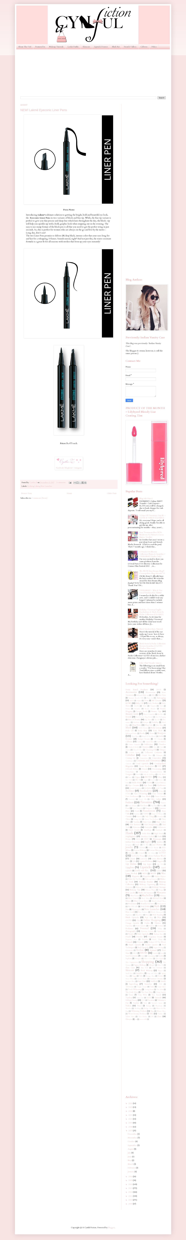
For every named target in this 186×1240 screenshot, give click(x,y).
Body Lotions (156, 727)
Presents (145, 939)
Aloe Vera (162, 695)
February (132, 1167)
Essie (127, 783)
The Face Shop (147, 992)
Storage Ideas (150, 976)
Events (149, 783)
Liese (128, 861)
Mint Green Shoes (141, 901)
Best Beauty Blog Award (144, 717)
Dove (130, 777)
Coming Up (130, 758)
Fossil (137, 811)
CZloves (144, 46)
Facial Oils (142, 799)
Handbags (147, 830)
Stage (134, 976)
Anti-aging (161, 698)
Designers (129, 774)
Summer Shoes (130, 981)
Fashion (129, 802)
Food (128, 808)
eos (136, 1019)
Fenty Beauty (132, 806)
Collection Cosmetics (153, 752)
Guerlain (136, 822)
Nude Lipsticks (132, 917)
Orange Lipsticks (132, 923)
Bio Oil (157, 720)
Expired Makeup (160, 783)
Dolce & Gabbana (149, 774)
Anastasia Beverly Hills (136, 698)
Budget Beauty (144, 739)
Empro (145, 780)
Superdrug (133, 984)
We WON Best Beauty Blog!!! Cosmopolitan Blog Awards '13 (152, 572)
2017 (130, 1130)
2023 (130, 1107)
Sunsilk (163, 981)
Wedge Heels (148, 1008)
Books (142, 733)
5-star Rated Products (137, 689)
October (131, 1141)
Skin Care (130, 967)
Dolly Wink (162, 774)
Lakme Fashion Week (156, 855)
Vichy (145, 1003)
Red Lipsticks (143, 947)
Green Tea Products (151, 819)
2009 (130, 1203)
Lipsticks (146, 867)
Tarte (152, 987)
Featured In (40, 46)
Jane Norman (157, 845)
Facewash (132, 799)
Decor (144, 769)
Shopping (147, 962)
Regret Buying (158, 948)
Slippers (160, 971)
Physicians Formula (147, 931)
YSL (151, 1013)
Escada (153, 780)
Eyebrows (161, 785)
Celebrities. (148, 744)
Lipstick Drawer (101, 46)
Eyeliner (30, 486)
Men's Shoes (145, 898)
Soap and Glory (152, 973)
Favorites (146, 802)
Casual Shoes (149, 742)
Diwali (138, 774)
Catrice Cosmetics (134, 744)
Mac (163, 873)
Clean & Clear (138, 750)
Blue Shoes (159, 725)
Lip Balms (131, 864)
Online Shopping (152, 920)
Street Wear (130, 979)
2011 (130, 1196)
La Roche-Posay (138, 856)
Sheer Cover (148, 959)
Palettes (158, 923)
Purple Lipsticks (135, 945)
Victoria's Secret (156, 1003)
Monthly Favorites (147, 904)
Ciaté (161, 747)
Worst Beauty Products (137, 1014)
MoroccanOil (161, 904)
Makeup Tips (135, 889)
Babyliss (136, 706)
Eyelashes (148, 788)
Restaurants (129, 950)
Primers (140, 942)
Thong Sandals (161, 992)
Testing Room (149, 989)
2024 (130, 1103)
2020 (130, 1119)
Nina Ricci (139, 915)
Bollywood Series (131, 733)
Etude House (137, 782)
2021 (130, 1115)
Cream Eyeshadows (146, 766)
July (129, 1152)
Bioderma (136, 722)
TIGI (160, 984)
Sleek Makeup (147, 970)
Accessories (131, 692)
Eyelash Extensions (135, 788)
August (131, 1149)
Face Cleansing (140, 793)
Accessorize (150, 692)
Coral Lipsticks (142, 763)
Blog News (136, 725)
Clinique (162, 750)
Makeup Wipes (150, 890)
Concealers (156, 758)
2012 (130, 1192)
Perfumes (129, 928)
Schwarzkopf (151, 956)
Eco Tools (129, 780)
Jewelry (129, 847)
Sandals (155, 953)
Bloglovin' (69, 468)
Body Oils (130, 730)
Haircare (136, 827)
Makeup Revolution (142, 887)
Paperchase (129, 926)
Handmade (159, 830)
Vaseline (136, 1003)
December (132, 1134)
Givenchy (160, 816)
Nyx (159, 917)
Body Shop (142, 730)
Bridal (161, 736)
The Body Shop (132, 992)
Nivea (147, 915)
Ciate (155, 747)
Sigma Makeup (140, 965)
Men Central (133, 898)
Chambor (162, 744)
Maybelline (147, 895)
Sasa (162, 953)
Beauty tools (132, 714)
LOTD (162, 852)
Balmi (145, 706)
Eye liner (148, 785)
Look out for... (142, 870)
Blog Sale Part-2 (146, 498)
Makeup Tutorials (56, 46)
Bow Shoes (135, 736)
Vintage (148, 1006)
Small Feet (129, 973)
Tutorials (158, 997)
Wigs (152, 1011)
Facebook (60, 468)
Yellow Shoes (130, 1017)
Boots (152, 733)
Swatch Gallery (130, 46)
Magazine (136, 876)
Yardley (160, 1014)
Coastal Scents (134, 752)
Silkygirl (151, 965)
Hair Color (161, 822)
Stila (141, 976)
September (132, 1145)
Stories (160, 976)
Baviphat (137, 709)
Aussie (139, 701)
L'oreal (141, 853)
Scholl (143, 956)
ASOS (158, 690)
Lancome (143, 859)
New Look (130, 912)
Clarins (128, 750)
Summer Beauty (156, 979)
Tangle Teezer (142, 987)
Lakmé (132, 858)
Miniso (128, 901)
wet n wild (143, 1019)
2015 (130, 1180)
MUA (144, 873)
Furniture (137, 814)
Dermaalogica (130, 772)
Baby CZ (139, 703)
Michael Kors (158, 898)
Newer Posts (26, 493)
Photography (131, 931)
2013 (130, 1188)
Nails (156, 906)
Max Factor (134, 896)
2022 (130, 1111)
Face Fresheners (132, 796)
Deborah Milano (132, 769)
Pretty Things (157, 939)
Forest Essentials (137, 808)
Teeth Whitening (134, 989)
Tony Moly (142, 995)
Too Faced (156, 994)
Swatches (148, 984)
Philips (160, 929)
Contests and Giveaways (148, 760)
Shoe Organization (132, 962)
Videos (128, 1005)
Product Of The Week (157, 942)
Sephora (129, 958)
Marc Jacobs (130, 893)
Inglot (148, 841)
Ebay (160, 777)
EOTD (148, 777)
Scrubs (160, 956)
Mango (161, 890)
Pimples (131, 934)
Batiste (128, 709)
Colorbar (130, 755)
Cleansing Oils (150, 750)
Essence (160, 780)
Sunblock (153, 981)
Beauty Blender (150, 709)
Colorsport (159, 755)
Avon (146, 700)
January (131, 1171)
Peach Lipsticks (141, 926)
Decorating (157, 769)
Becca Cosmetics (149, 714)
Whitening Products (138, 1011)
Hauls (129, 833)
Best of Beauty (134, 719)
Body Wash (157, 730)
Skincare (86, 46)
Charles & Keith (133, 747)
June (130, 1156)
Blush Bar (116, 46)
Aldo (153, 695)
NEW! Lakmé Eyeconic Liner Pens (43, 110)
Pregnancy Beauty (155, 937)
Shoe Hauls (159, 959)
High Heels (158, 833)
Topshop (129, 997)
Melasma (163, 896)
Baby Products (153, 703)
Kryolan (131, 853)
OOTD (129, 920)
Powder (139, 936)
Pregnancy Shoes (131, 939)
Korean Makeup (140, 850)
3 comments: (61, 482)
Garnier (129, 816)
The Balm (159, 989)
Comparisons (144, 758)
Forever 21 (149, 808)
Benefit (128, 717)
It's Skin (146, 845)
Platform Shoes (158, 934)
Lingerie (160, 861)
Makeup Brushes (146, 881)
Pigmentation (161, 931)
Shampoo (138, 959)
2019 (130, 1122)
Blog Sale (149, 725)
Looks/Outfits (73, 46)
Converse (129, 764)
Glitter (128, 819)
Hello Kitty (146, 833)
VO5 (143, 1000)
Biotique (146, 722)
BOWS (129, 703)
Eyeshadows (146, 790)
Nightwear (129, 915)
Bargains (153, 706)
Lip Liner (147, 864)
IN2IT (146, 839)
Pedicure (151, 926)
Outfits (146, 923)
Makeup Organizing (147, 884)
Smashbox (140, 973)
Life (134, 861)
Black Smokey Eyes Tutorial (151, 629)
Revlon (140, 950)
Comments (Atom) (39, 498)
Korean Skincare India (157, 850)
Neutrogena (136, 909)
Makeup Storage (159, 887)
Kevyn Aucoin (153, 847)
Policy (154, 46)
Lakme (37, 486)
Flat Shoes (144, 805)
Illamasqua (157, 839)
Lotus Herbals (131, 873)
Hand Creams (134, 830)
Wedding (137, 1008)
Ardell (132, 701)
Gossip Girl (137, 819)
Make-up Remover (151, 879)
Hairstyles (149, 827)
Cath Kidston (161, 742)
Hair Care (147, 822)
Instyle (137, 845)
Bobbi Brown (143, 728)
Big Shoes (148, 720)
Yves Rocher (143, 1017)
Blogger (111, 1227)
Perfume (160, 926)
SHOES (143, 953)
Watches (128, 1008)
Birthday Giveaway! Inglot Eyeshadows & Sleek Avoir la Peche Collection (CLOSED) (151, 612)
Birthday (155, 722)
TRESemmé (130, 987)
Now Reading (157, 915)
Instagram (78, 468)
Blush (128, 727)
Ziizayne (129, 1019)
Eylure (161, 791)
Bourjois (161, 733)
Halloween (161, 827)
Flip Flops (154, 806)
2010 (130, 1200)
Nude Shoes (149, 917)
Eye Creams (133, 785)
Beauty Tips (156, 711)
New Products (142, 912)
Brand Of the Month (149, 736)
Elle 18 (137, 780)
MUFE (153, 873)
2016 (130, 1176)
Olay (138, 920)
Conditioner (129, 761)
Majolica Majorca (160, 876)
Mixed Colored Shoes (159, 901)
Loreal (159, 870)
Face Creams (157, 794)
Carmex (139, 742)
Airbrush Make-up (142, 695)
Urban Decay (131, 1000)
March (131, 1164)
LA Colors (151, 853)
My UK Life (133, 906)
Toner (131, 995)
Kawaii (142, 847)
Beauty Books (141, 711)
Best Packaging (161, 717)
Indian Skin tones (133, 842)
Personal (144, 928)
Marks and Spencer (145, 893)
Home (69, 493)
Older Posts (112, 493)
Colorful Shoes (147, 755)
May (130, 1160)
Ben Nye (160, 714)
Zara (159, 1016)
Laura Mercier (157, 859)
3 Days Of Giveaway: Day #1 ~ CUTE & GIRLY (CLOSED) (152, 516)
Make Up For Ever (135, 879)
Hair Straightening (151, 824)
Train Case (139, 998)
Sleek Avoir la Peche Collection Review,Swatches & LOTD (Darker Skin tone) (152, 646)
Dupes (137, 777)
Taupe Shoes (161, 987)
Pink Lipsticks (143, 934)
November (133, 1137)
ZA (152, 1017)
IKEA (138, 839)
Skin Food (144, 968)
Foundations (149, 810)
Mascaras (161, 892)
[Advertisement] (93, 73)
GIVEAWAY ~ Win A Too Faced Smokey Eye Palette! (150, 591)
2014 (130, 1184)
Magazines (147, 876)
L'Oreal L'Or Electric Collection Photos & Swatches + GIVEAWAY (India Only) (152, 554)
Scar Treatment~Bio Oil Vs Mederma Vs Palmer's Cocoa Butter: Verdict (151, 534)
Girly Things (149, 816)
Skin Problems (157, 968)
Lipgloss (130, 867)
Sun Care (142, 981)
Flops (161, 806)
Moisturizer (132, 904)
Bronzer (129, 739)
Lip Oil (160, 864)
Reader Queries (151, 945)
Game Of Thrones (157, 814)
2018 (130, 1126)
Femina (163, 803)
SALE (135, 953)
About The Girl (24, 46)
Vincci (139, 1006)
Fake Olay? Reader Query (150, 663)
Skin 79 (160, 965)
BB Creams (157, 700)
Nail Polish (145, 906)
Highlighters (131, 836)
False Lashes (156, 799)
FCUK (128, 794)
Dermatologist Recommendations (151, 772)
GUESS (146, 814)
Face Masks (145, 796)
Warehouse (158, 1006)
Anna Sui (150, 698)
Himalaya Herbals (147, 836)
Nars (127, 909)
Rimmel (153, 950)
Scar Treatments (132, 956)
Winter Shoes (161, 1011)
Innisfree (160, 842)
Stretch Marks (142, 979)
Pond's (128, 936)
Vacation (151, 1000)
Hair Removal (135, 824)
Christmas (145, 747)
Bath (161, 706)
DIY (159, 766)
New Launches (46, 486)
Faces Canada (160, 796)
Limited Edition (146, 861)
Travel (149, 997)
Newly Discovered (157, 912)
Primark (129, 942)
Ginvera (139, 816)
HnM (159, 836)
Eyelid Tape (159, 788)
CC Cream (158, 739)
